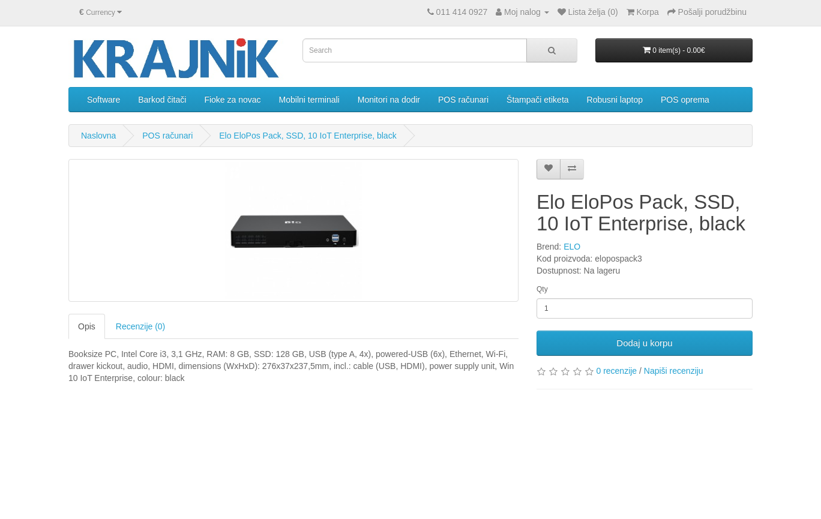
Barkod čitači (162, 99)
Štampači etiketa (538, 99)
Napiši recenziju (673, 371)
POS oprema (685, 99)
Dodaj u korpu (644, 343)
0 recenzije (616, 371)
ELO (572, 246)
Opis (86, 326)
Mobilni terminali (309, 99)
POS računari (463, 99)
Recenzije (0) (140, 326)
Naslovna (98, 135)
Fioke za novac (232, 99)
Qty (542, 289)
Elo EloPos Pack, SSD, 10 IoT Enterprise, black (307, 135)
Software (103, 99)
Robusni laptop (615, 99)
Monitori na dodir (389, 99)
